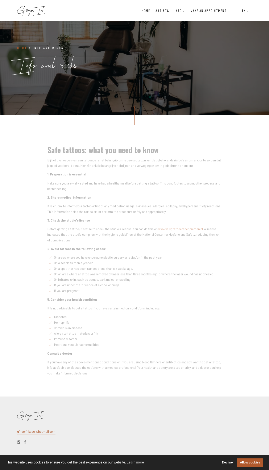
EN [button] (245, 10)
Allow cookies (250, 462)
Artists (162, 10)
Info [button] (180, 10)
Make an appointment (208, 10)
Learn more (135, 462)
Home (145, 10)
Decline (227, 462)
